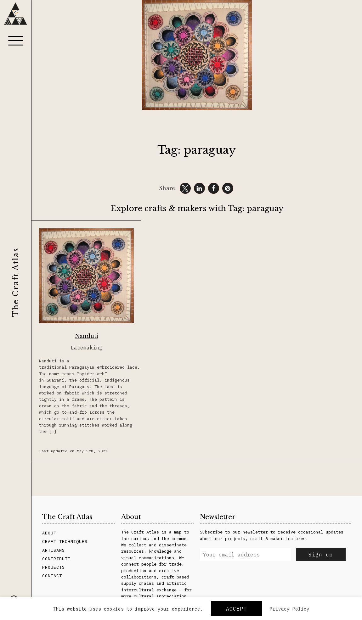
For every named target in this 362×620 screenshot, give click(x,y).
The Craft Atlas (15, 282)
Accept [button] (236, 609)
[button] (185, 188)
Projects (53, 567)
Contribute (56, 558)
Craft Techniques (65, 541)
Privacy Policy (289, 609)
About (49, 533)
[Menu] (15, 40)
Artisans (53, 550)
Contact (52, 575)
